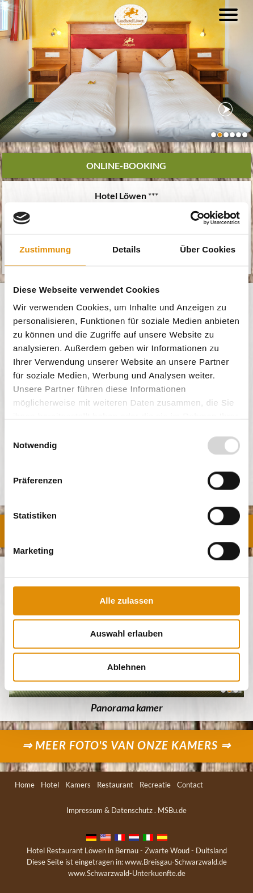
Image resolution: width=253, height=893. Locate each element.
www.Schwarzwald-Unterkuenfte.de (126, 873)
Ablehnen (126, 667)
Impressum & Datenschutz (109, 810)
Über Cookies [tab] (207, 249)
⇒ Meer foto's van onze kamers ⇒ (126, 745)
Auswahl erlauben (126, 634)
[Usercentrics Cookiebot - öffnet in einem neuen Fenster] (190, 217)
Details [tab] (126, 249)
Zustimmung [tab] (45, 249)
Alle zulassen (126, 600)
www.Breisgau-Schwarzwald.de (176, 861)
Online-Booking (126, 165)
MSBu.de (172, 810)
